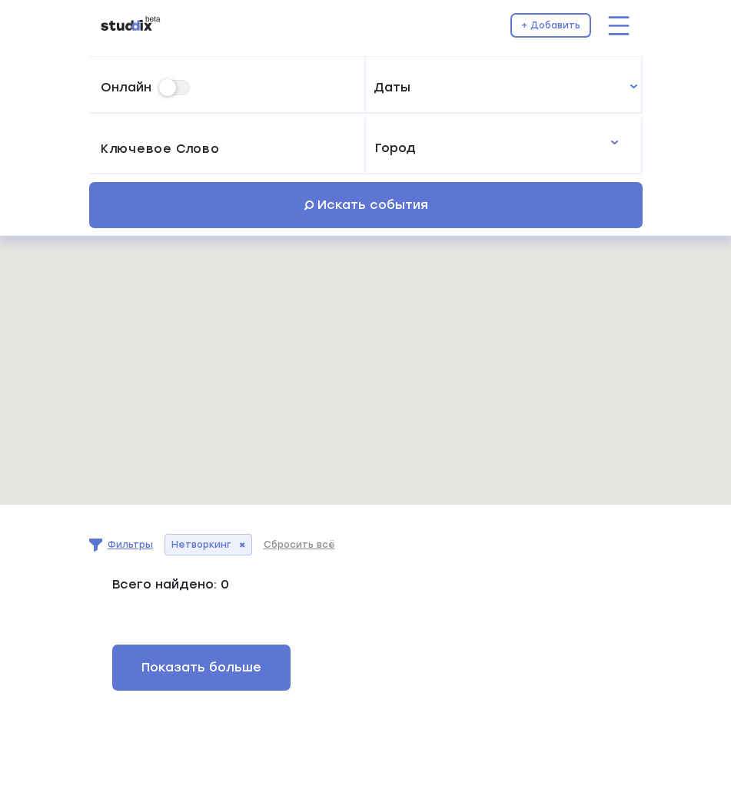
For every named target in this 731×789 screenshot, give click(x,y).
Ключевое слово (160, 150)
